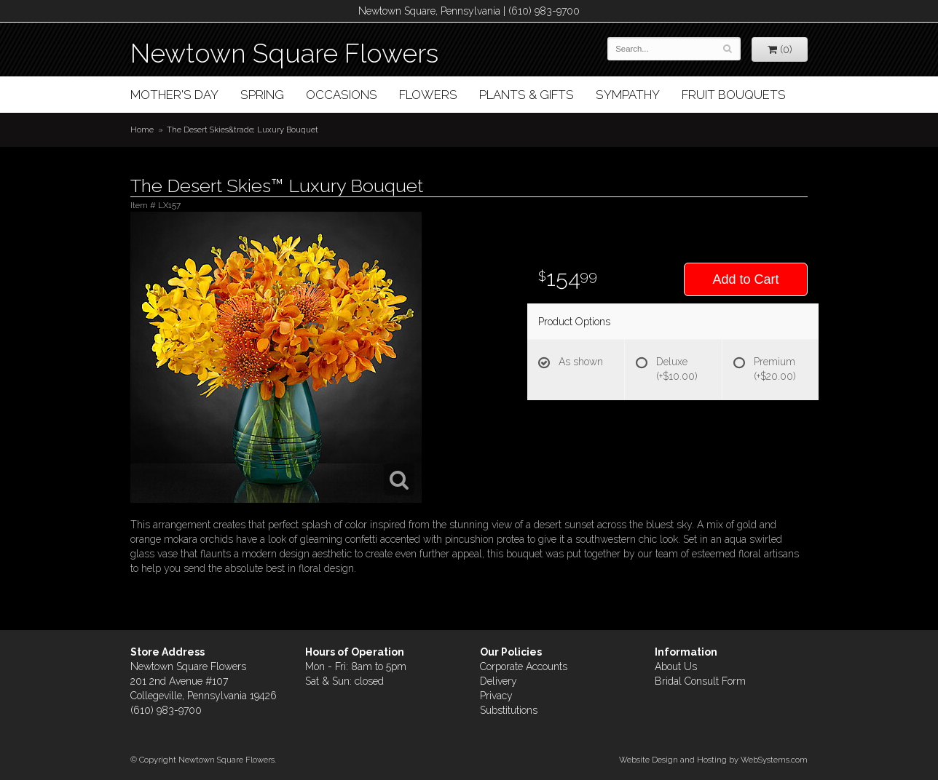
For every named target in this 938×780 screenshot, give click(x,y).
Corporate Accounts (523, 666)
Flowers (428, 94)
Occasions (341, 94)
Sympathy (628, 94)
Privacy (496, 695)
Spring (262, 94)
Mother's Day (174, 94)
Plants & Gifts (526, 94)
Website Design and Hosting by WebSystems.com (713, 760)
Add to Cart (745, 279)
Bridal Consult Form (700, 681)
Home (142, 129)
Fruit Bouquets (734, 94)
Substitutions (508, 710)
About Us (676, 666)
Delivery (498, 681)
